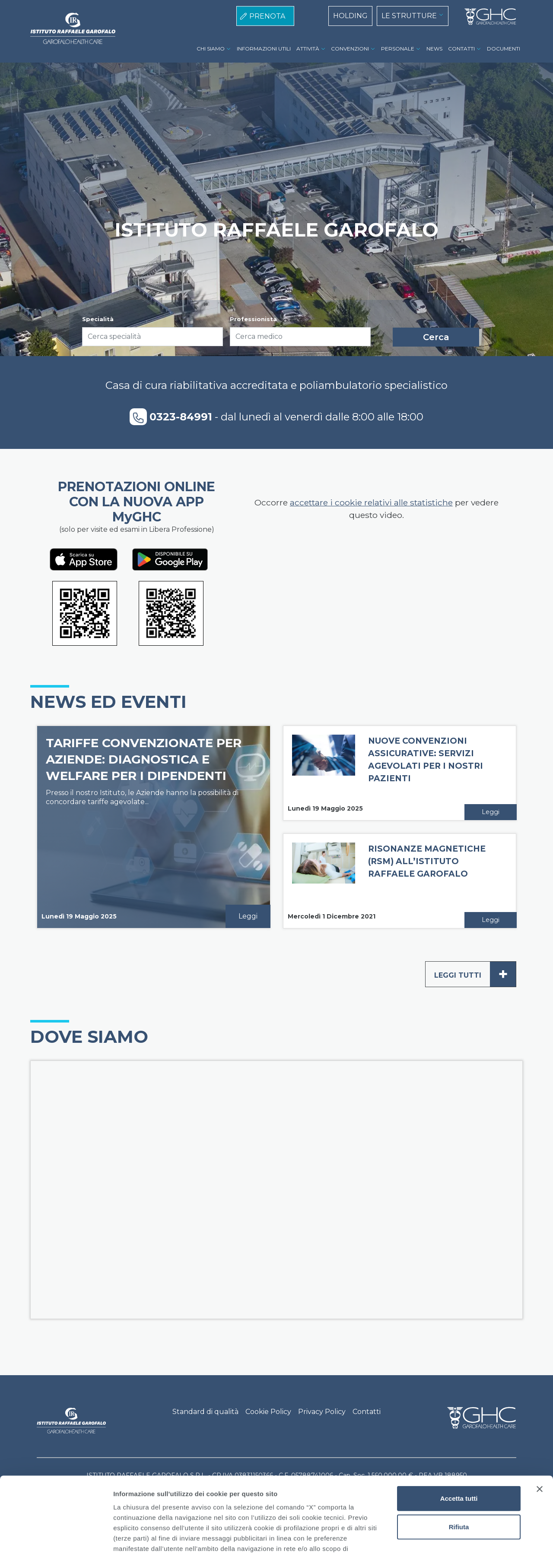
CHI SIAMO (211, 48)
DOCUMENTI (503, 48)
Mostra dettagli (454, 1536)
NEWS (434, 48)
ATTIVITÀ (307, 48)
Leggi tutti (475, 974)
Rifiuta (459, 1449)
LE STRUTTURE (409, 16)
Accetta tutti (459, 1421)
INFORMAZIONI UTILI (264, 48)
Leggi (247, 916)
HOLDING (350, 16)
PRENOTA (267, 16)
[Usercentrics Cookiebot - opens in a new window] (56, 1536)
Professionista (253, 319)
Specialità (98, 319)
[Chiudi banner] (540, 1412)
